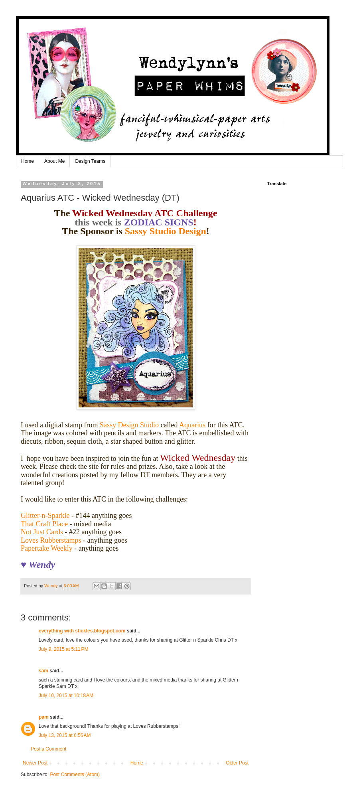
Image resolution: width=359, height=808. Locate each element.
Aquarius (192, 425)
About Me (54, 161)
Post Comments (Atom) (75, 774)
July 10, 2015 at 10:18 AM (66, 695)
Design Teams (90, 161)
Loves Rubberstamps (51, 540)
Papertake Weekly (47, 548)
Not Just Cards (42, 532)
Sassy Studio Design (165, 231)
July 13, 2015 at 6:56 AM (65, 735)
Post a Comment (48, 749)
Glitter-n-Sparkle (45, 516)
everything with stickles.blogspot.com (82, 631)
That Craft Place (44, 524)
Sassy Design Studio (129, 425)
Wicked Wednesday (197, 457)
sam (43, 671)
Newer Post (35, 763)
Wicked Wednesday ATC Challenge (144, 213)
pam (44, 717)
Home (27, 161)
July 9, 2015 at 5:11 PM (63, 649)
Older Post (237, 763)
